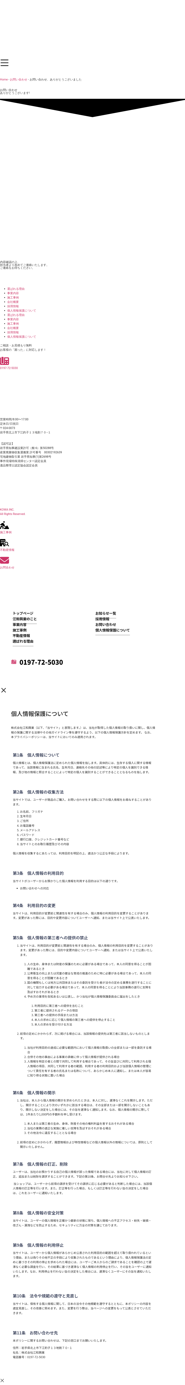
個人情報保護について (21, 310)
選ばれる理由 (16, 289)
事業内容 (13, 293)
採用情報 (13, 306)
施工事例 (13, 297)
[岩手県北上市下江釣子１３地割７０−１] (92, 488)
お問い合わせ (18, 79)
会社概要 (13, 302)
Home (4, 79)
